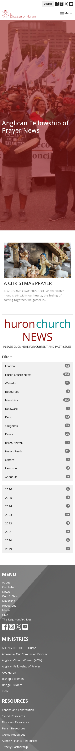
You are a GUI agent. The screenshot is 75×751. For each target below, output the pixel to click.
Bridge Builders (12, 685)
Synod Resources (13, 716)
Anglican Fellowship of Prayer (21, 666)
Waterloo (37, 383)
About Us (37, 477)
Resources (37, 391)
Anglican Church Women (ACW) (22, 660)
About (6, 582)
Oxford (37, 460)
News (6, 592)
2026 (37, 489)
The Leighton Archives (17, 619)
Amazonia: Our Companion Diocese (25, 654)
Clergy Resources (13, 734)
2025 (37, 498)
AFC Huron (9, 672)
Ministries (37, 400)
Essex (37, 434)
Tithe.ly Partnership (15, 747)
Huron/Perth (37, 451)
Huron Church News (37, 375)
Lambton (37, 468)
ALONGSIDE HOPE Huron (19, 648)
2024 (37, 506)
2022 (37, 523)
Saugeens (37, 426)
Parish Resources (13, 728)
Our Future (9, 587)
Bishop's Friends (13, 679)
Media (6, 610)
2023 (37, 515)
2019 (37, 549)
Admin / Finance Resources (20, 741)
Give (5, 615)
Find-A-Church (11, 596)
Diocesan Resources (15, 722)
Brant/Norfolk (37, 443)
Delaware (37, 409)
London (37, 366)
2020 (37, 540)
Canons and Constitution (18, 710)
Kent (37, 417)
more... (6, 691)
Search (48, 3)
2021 (37, 532)
